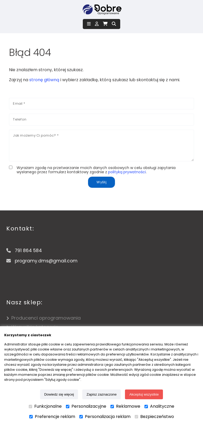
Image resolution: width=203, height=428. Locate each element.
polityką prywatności (127, 172)
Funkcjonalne (45, 406)
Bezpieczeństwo (154, 417)
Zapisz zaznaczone (101, 394)
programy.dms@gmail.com (46, 261)
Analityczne (159, 406)
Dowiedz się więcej (59, 394)
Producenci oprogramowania (46, 318)
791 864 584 (28, 250)
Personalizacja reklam (104, 417)
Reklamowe (125, 406)
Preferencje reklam (52, 417)
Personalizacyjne (86, 406)
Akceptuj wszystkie (144, 394)
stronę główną (44, 80)
